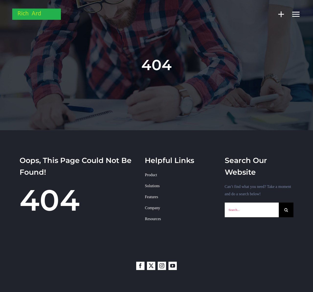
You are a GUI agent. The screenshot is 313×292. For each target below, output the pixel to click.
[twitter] (151, 266)
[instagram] (162, 266)
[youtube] (172, 266)
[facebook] (140, 266)
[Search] (286, 210)
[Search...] (252, 210)
